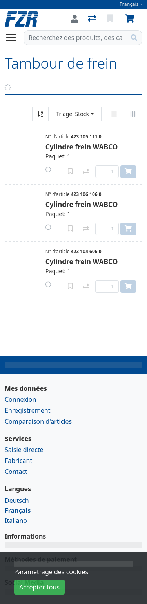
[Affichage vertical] (114, 114)
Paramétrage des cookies (51, 572)
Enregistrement (27, 410)
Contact (16, 471)
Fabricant (18, 460)
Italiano (16, 520)
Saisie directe (24, 449)
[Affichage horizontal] (132, 114)
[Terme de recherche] (75, 37)
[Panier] (131, 19)
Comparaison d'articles (38, 421)
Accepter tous (39, 587)
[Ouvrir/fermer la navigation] (14, 37)
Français (129, 4)
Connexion (20, 399)
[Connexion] (74, 19)
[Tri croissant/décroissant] (40, 114)
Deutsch (17, 500)
